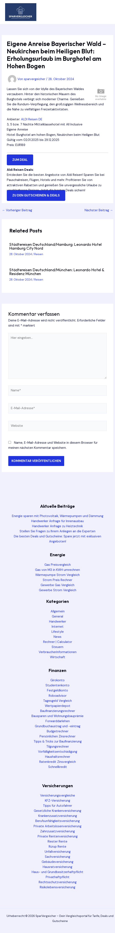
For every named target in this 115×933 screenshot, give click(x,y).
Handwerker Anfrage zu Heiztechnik (57, 526)
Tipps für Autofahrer (57, 806)
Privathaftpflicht (58, 877)
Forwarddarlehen (57, 721)
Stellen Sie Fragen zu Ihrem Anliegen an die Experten (57, 531)
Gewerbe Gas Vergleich (57, 585)
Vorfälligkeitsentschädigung (57, 752)
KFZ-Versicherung (57, 801)
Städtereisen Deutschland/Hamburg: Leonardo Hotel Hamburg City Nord (55, 246)
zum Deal (20, 160)
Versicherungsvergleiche (57, 796)
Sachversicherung (57, 857)
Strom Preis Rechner (57, 580)
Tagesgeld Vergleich (57, 701)
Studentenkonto (57, 685)
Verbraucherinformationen (58, 652)
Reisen (38, 254)
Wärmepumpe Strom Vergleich (57, 575)
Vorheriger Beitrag (17, 210)
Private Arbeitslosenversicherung (57, 826)
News (57, 637)
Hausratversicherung (57, 867)
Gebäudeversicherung (57, 862)
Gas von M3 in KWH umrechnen (57, 570)
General (57, 617)
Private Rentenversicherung (58, 836)
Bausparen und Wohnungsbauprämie (57, 716)
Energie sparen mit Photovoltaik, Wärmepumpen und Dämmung (57, 516)
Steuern (57, 647)
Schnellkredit (57, 767)
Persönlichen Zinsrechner (57, 736)
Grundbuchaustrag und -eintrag (57, 726)
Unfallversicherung (58, 852)
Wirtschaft (57, 657)
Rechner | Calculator (57, 642)
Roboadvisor (58, 696)
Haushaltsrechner (57, 757)
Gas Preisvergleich (57, 565)
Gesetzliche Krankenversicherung (57, 811)
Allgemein (58, 611)
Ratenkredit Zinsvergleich (57, 762)
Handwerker (57, 622)
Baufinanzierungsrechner (57, 711)
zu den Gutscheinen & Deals (36, 195)
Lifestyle (57, 632)
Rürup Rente (57, 847)
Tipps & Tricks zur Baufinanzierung (58, 742)
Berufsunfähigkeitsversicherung (57, 821)
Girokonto (57, 680)
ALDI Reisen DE (31, 119)
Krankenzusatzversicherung (57, 816)
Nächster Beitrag (99, 210)
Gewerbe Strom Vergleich (57, 590)
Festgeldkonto (57, 690)
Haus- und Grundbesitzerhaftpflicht (57, 872)
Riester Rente (57, 842)
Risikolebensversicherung (57, 887)
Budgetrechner (57, 731)
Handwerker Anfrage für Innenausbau (57, 521)
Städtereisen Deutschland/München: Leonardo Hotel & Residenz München (56, 271)
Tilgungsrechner (57, 747)
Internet (58, 627)
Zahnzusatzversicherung (57, 831)
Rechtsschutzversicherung (58, 882)
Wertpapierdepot (57, 706)
